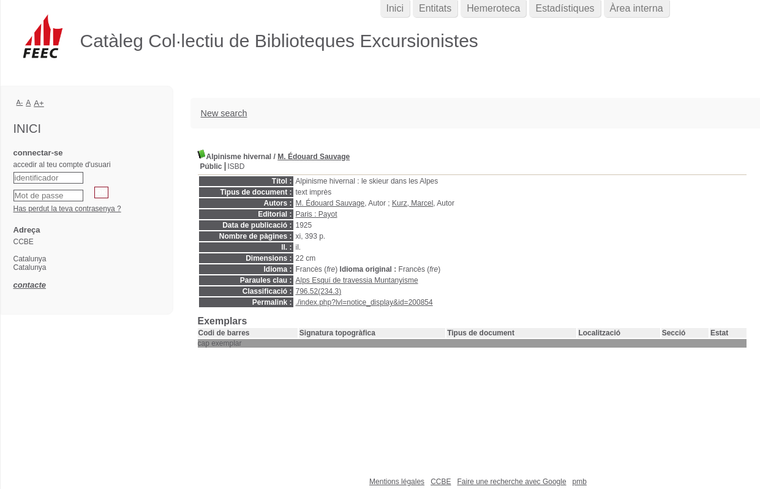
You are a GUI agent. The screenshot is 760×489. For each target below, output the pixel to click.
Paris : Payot (316, 214)
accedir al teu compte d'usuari (62, 164)
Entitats (435, 8)
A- (20, 102)
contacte (29, 284)
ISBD (236, 166)
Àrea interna (636, 8)
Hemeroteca (493, 8)
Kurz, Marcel (412, 203)
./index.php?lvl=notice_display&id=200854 (364, 302)
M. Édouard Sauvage (313, 156)
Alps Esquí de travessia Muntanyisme (357, 280)
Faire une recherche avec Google (511, 481)
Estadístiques (564, 8)
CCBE (441, 481)
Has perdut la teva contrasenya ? (67, 208)
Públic (211, 166)
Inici (395, 8)
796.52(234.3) (319, 291)
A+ (39, 103)
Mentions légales (396, 481)
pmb (580, 481)
